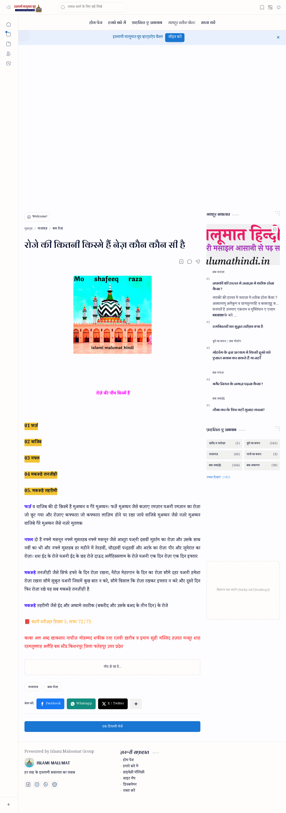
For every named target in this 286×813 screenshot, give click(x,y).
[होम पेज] (95, 22)
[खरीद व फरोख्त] (224, 443)
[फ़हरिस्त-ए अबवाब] (147, 22)
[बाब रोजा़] (53, 686)
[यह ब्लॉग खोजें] (92, 7)
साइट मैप (129, 779)
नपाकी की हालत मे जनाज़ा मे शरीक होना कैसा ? (243, 286)
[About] (8, 54)
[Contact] (8, 63)
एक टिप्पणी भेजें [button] (112, 726)
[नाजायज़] (33, 686)
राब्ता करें (129, 791)
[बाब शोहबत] (218, 315)
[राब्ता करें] (208, 22)
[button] (8, 7)
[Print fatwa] (54, 784)
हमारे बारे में (130, 766)
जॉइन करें (175, 37)
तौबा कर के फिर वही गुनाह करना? (239, 410)
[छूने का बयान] (221, 341)
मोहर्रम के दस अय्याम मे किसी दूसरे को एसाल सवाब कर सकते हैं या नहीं (242, 355)
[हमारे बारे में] (117, 22)
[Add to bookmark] (275, 229)
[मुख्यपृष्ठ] (8, 24)
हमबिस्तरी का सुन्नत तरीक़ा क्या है (238, 326)
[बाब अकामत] (262, 465)
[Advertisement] (61, 125)
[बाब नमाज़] (218, 373)
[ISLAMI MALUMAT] (28, 7)
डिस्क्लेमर (130, 785)
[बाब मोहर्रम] (235, 341)
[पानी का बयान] (262, 454)
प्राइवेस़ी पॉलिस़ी (133, 773)
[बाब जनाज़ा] (218, 272)
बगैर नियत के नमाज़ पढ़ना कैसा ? (238, 384)
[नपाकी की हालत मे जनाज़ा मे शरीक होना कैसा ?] (243, 244)
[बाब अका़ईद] (219, 399)
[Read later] (181, 261)
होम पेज (128, 760)
